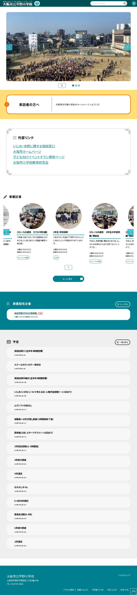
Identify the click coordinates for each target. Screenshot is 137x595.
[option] (68, 46)
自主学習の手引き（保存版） (26, 313)
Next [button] (128, 47)
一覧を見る (124, 342)
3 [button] (79, 85)
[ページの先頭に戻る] (134, 592)
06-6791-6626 (17, 583)
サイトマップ (125, 575)
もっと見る (67, 278)
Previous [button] (9, 47)
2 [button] (76, 85)
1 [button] (73, 85)
